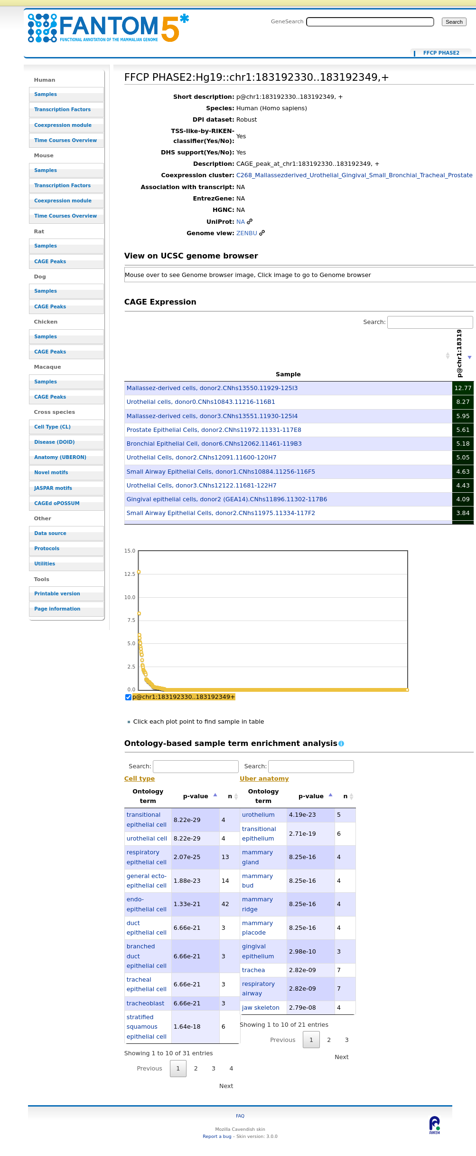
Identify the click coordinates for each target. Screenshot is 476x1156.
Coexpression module (63, 125)
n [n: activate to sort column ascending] (230, 796)
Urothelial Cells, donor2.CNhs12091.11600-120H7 (202, 457)
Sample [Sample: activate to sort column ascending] (288, 374)
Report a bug (217, 1136)
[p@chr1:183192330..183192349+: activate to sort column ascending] (463, 356)
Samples (45, 94)
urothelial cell (147, 838)
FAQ (240, 1115)
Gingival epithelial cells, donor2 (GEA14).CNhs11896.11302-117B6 (227, 499)
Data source (50, 533)
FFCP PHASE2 (441, 53)
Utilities (44, 563)
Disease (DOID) (54, 442)
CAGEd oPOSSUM (56, 503)
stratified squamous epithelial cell (147, 1026)
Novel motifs (51, 472)
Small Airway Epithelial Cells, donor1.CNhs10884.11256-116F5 (221, 471)
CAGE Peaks (50, 261)
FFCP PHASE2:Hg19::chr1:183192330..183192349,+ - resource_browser (102, 22)
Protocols (46, 548)
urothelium (258, 814)
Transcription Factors (62, 109)
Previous (149, 1068)
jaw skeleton (261, 1007)
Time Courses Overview (65, 140)
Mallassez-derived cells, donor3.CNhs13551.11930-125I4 (212, 416)
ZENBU (246, 233)
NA (240, 221)
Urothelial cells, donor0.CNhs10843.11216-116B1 (201, 401)
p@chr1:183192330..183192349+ (183, 696)
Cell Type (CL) (52, 427)
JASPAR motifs (53, 488)
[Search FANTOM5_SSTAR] (370, 22)
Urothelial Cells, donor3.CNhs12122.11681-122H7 (202, 485)
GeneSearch (287, 21)
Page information (57, 608)
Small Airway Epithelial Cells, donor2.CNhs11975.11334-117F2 (221, 512)
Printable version (57, 593)
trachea (253, 970)
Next (226, 1085)
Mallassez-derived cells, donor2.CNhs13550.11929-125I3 (212, 388)
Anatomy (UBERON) (60, 457)
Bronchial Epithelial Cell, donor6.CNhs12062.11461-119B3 (214, 443)
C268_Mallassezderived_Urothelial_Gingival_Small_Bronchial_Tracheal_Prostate (354, 175)
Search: (418, 321)
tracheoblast (145, 1003)
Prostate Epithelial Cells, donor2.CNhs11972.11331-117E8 (214, 429)
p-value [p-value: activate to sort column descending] (195, 796)
